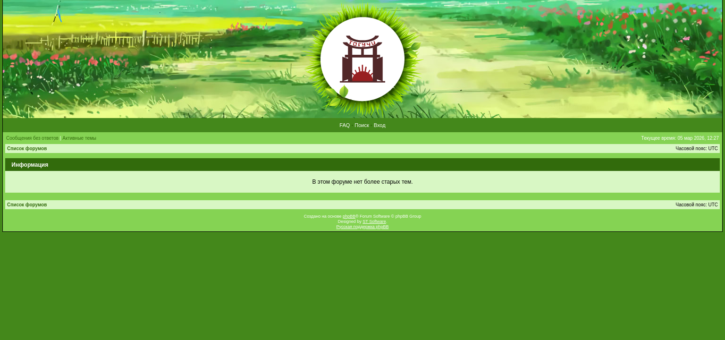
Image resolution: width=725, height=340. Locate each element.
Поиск (361, 125)
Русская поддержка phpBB (363, 226)
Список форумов (27, 148)
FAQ (344, 125)
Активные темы (79, 138)
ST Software (374, 221)
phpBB (349, 216)
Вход (380, 125)
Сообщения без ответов (32, 138)
